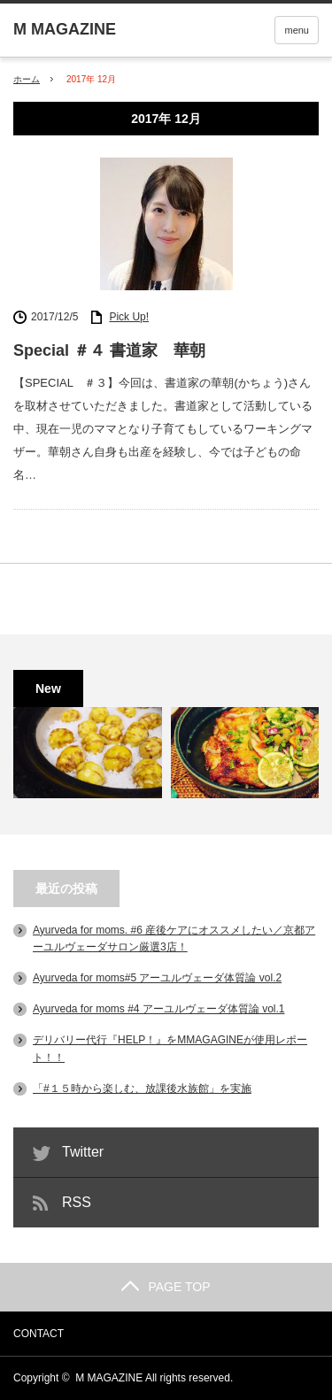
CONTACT (38, 1333)
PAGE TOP (165, 1287)
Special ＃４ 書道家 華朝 (109, 350)
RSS (76, 1202)
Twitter (83, 1151)
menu (296, 30)
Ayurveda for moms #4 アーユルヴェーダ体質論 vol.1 (159, 1009)
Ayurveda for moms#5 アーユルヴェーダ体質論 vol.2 (157, 978)
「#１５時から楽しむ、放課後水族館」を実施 (142, 1088)
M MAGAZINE (109, 1378)
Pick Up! (129, 317)
